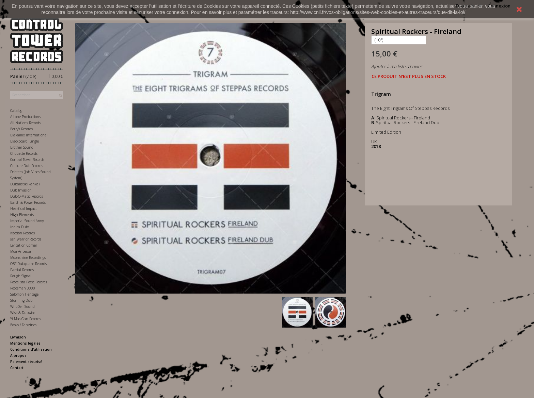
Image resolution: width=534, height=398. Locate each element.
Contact (16, 367)
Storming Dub (21, 300)
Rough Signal (20, 275)
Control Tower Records (27, 159)
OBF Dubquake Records (28, 263)
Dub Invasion (21, 190)
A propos (18, 355)
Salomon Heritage (24, 294)
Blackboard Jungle (24, 141)
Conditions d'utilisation (31, 349)
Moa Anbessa (20, 251)
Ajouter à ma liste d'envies (396, 66)
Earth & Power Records (28, 202)
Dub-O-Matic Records (26, 196)
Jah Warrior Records (25, 239)
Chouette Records (23, 153)
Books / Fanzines (23, 324)
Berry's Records (21, 129)
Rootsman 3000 (22, 288)
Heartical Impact (23, 208)
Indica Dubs (19, 227)
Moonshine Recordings (28, 257)
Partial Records (22, 269)
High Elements (22, 214)
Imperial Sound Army (27, 220)
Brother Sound (21, 147)
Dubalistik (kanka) (25, 184)
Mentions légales (25, 343)
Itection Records (22, 233)
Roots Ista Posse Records (28, 282)
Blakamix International (29, 135)
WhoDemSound (22, 306)
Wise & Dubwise (22, 312)
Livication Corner (23, 245)
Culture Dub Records (26, 165)
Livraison (18, 337)
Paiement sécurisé (26, 361)
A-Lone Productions (25, 116)
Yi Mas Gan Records (25, 318)
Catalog (16, 110)
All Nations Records (25, 122)
